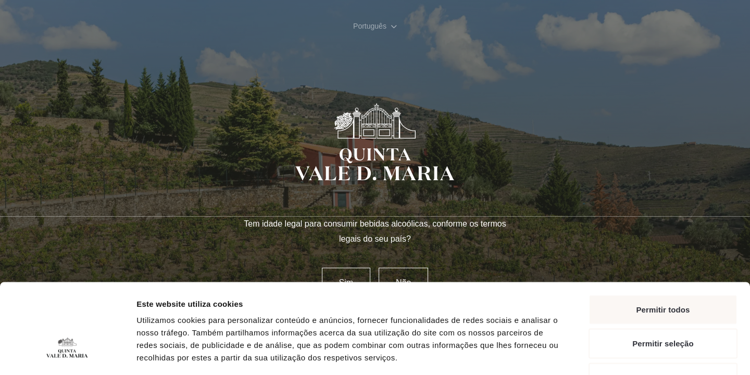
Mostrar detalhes (572, 354)
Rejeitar (663, 306)
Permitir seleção (663, 272)
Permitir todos (663, 238)
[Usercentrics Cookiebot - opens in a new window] (67, 354)
